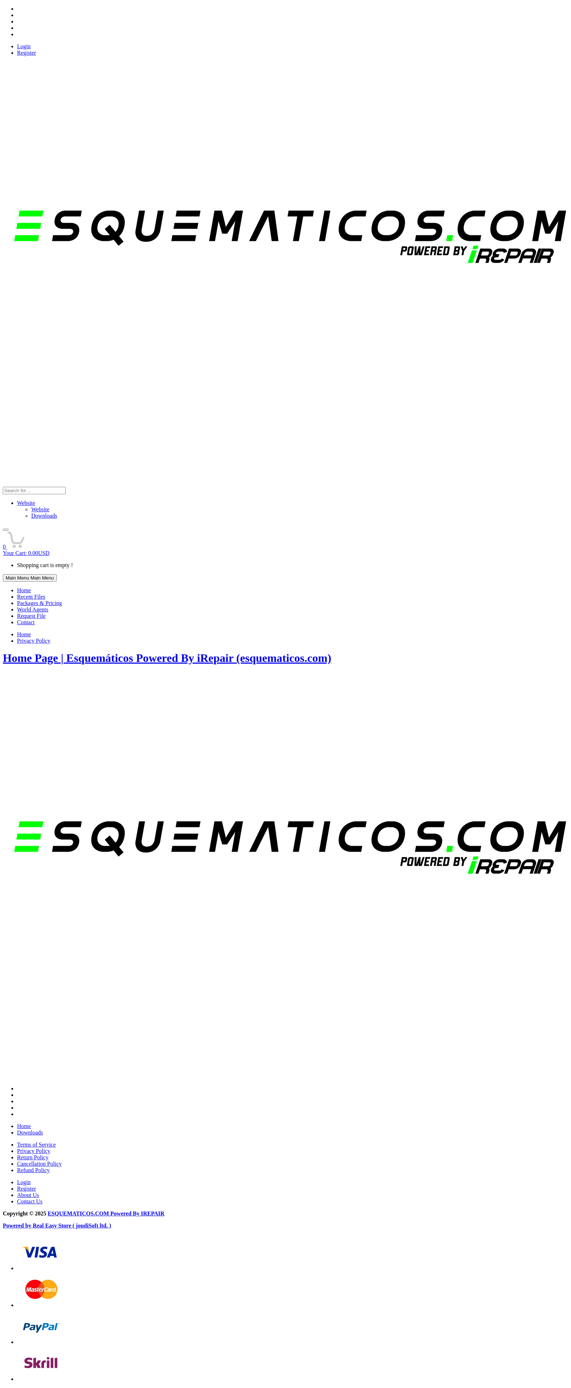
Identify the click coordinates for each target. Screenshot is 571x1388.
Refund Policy (33, 1170)
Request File (31, 616)
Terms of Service (36, 1145)
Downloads (30, 1133)
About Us (28, 1195)
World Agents (32, 609)
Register (26, 53)
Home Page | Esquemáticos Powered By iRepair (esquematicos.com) (167, 658)
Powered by (18, 1226)
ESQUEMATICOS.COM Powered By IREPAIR (106, 1213)
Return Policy (32, 1157)
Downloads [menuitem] (44, 516)
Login (24, 46)
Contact (26, 622)
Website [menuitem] (40, 509)
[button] (6, 530)
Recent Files (31, 597)
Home (24, 590)
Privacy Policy (33, 641)
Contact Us (30, 1201)
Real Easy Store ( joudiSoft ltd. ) (72, 1226)
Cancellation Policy (39, 1164)
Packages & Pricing (39, 603)
